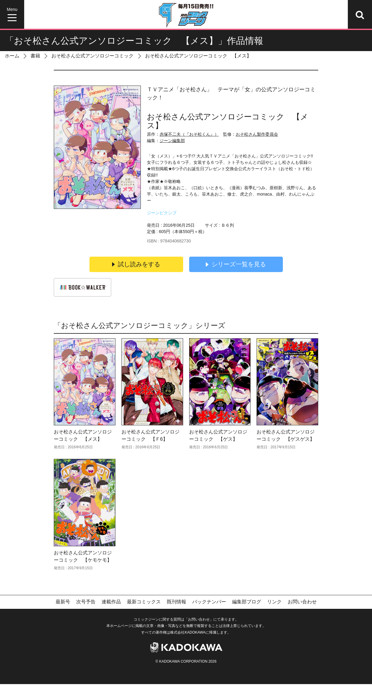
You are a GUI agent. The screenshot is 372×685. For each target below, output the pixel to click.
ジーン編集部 (172, 140)
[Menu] (12, 14)
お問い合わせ (302, 602)
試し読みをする (136, 265)
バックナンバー (209, 602)
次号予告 (85, 602)
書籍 (35, 55)
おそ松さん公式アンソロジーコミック (92, 55)
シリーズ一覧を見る (236, 265)
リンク (274, 602)
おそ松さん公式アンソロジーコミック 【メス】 (198, 55)
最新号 (63, 602)
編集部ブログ (246, 602)
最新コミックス (144, 602)
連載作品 (111, 602)
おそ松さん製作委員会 (257, 134)
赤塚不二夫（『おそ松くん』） (189, 134)
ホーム (12, 55)
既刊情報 (176, 602)
